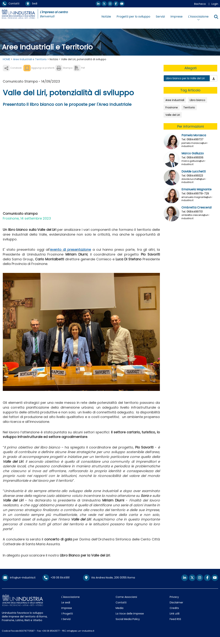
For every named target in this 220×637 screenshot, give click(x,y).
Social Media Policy (128, 619)
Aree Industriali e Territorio (30, 59)
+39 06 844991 (56, 577)
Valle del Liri (172, 115)
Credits (174, 608)
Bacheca (200, 4)
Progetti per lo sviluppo (133, 16)
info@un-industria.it (19, 577)
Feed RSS (175, 619)
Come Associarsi (126, 597)
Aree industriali (174, 100)
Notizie (106, 16)
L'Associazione (70, 597)
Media (119, 608)
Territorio (189, 107)
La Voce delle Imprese (130, 613)
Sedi (31, 3)
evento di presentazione (70, 249)
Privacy (174, 597)
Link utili (174, 613)
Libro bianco (197, 100)
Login (215, 4)
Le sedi (65, 602)
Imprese (176, 16)
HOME (6, 59)
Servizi (160, 16)
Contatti (10, 3)
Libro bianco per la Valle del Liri (185, 78)
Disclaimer (176, 602)
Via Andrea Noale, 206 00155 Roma (109, 577)
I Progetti (67, 613)
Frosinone (171, 107)
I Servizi (66, 619)
